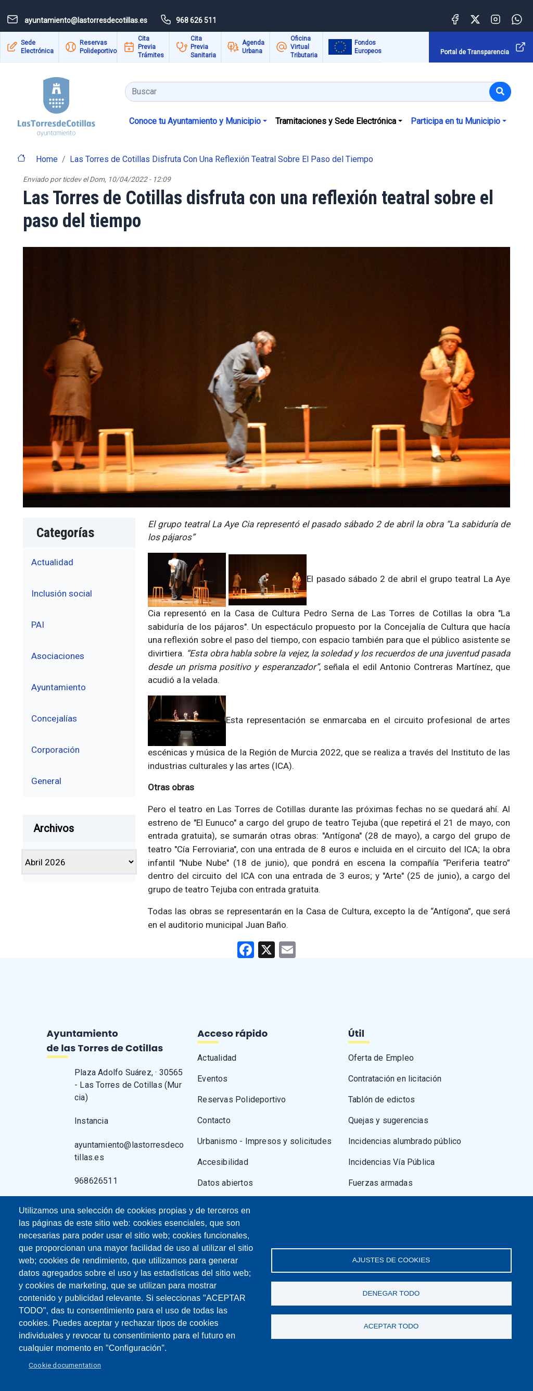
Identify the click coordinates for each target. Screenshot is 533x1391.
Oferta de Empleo (381, 1058)
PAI (37, 624)
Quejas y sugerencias (388, 1120)
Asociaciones (57, 656)
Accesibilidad (222, 1162)
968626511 (96, 1181)
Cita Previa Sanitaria (203, 47)
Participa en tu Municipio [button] (455, 121)
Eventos (212, 1079)
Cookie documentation (65, 1365)
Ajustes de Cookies (391, 1259)
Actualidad (52, 562)
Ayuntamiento (58, 687)
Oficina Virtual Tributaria (304, 47)
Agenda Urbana (253, 47)
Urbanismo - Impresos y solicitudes (264, 1141)
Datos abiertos (225, 1183)
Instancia (91, 1121)
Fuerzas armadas (380, 1183)
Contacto (214, 1120)
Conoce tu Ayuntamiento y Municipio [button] (195, 121)
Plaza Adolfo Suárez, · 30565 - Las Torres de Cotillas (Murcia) (128, 1084)
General (46, 781)
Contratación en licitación (394, 1079)
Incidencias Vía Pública (391, 1162)
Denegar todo (391, 1293)
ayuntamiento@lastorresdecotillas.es (129, 1151)
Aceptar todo (391, 1327)
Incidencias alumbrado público (405, 1141)
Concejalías (54, 718)
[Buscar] (500, 92)
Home (47, 159)
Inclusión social (61, 593)
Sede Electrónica (37, 47)
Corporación (55, 749)
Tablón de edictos (381, 1099)
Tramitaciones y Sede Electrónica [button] (335, 121)
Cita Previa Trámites (151, 47)
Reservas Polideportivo (98, 47)
